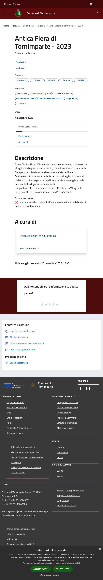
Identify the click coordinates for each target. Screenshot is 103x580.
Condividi (22, 62)
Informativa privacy (16, 534)
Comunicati (28, 25)
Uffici (9, 412)
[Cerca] (97, 13)
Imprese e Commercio (67, 417)
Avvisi (60, 457)
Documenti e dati (15, 433)
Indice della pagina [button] (27, 126)
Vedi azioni (22, 68)
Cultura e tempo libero (67, 407)
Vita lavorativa (64, 412)
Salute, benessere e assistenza (26, 467)
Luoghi (60, 470)
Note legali (12, 539)
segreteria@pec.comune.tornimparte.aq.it (27, 511)
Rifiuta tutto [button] (63, 569)
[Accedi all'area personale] (91, 4)
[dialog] (51, 563)
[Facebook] (80, 389)
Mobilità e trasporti (66, 428)
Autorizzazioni (18, 472)
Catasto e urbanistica (67, 422)
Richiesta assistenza (66, 505)
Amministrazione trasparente (21, 529)
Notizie (60, 447)
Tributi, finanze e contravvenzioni (27, 457)
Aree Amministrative (17, 407)
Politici (10, 422)
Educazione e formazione (23, 447)
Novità (16, 25)
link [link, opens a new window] (78, 563)
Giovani (41, 25)
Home (6, 25)
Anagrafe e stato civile (67, 402)
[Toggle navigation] (5, 13)
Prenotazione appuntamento (70, 490)
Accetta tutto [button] (41, 569)
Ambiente (16, 462)
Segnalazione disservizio (68, 495)
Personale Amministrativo (19, 428)
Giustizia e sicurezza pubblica (25, 452)
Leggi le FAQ (63, 500)
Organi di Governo (15, 402)
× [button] (100, 549)
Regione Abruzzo (12, 4)
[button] (51, 575)
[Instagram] (88, 389)
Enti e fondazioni (15, 417)
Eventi (60, 475)
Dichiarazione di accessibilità (20, 544)
